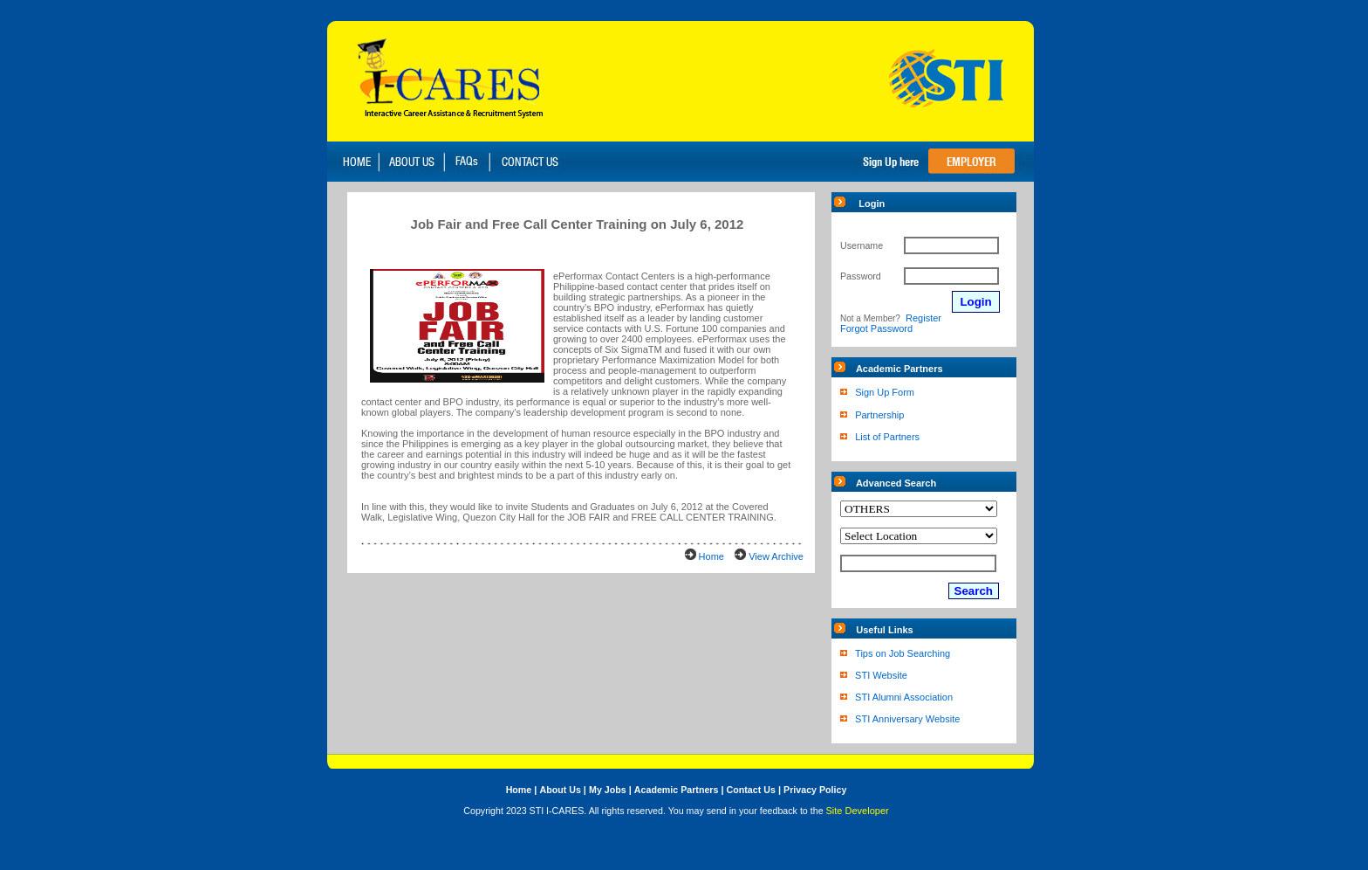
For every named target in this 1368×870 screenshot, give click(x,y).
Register (923, 318)
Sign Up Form (884, 392)
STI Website (881, 675)
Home (711, 556)
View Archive (776, 556)
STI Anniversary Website (907, 719)
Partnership (879, 415)
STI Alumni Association (904, 697)
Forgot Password (876, 328)
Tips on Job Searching (902, 653)
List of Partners (887, 437)
